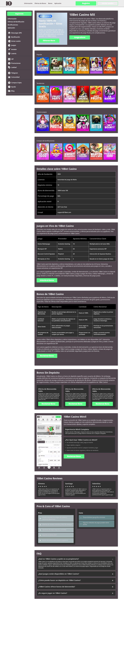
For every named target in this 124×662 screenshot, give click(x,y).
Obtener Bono (49, 40)
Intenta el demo (47, 280)
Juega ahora (79, 37)
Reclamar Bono (47, 356)
